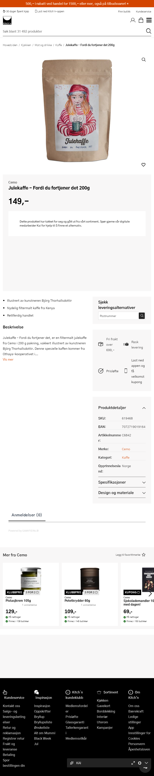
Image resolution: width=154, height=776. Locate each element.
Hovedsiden (10, 44)
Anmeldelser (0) (27, 515)
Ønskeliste (42, 727)
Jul (36, 743)
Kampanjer (105, 727)
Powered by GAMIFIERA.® (23, 530)
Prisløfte (112, 371)
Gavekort (103, 705)
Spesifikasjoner (112, 482)
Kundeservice (143, 11)
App (131, 727)
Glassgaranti (75, 722)
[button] (143, 165)
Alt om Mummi (44, 733)
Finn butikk (124, 11)
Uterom (102, 722)
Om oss (133, 705)
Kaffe (58, 44)
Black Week (42, 738)
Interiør (102, 716)
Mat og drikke (43, 44)
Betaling (9, 754)
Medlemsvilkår (76, 738)
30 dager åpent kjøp (16, 11)
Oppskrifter (42, 711)
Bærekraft (136, 711)
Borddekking (106, 711)
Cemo (12, 182)
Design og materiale (116, 492)
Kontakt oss (11, 705)
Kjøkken (26, 44)
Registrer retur (13, 738)
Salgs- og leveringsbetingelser (14, 716)
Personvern (136, 743)
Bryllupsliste (43, 722)
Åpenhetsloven (139, 749)
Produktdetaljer (112, 407)
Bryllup (39, 716)
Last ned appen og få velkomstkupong (138, 371)
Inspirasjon (42, 705)
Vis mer (8, 359)
